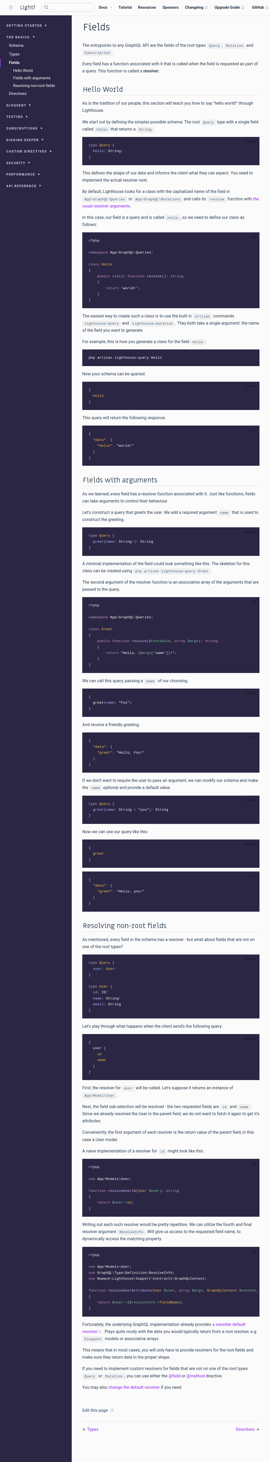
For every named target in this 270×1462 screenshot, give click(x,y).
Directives (17, 93)
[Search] (68, 7)
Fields (14, 62)
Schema (16, 45)
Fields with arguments (32, 78)
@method (195, 1391)
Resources (147, 7)
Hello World (23, 70)
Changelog (196, 8)
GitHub (260, 8)
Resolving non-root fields (34, 86)
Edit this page (95, 1425)
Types (14, 54)
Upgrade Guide (230, 8)
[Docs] (105, 8)
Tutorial (125, 7)
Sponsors (170, 7)
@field (174, 1391)
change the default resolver (134, 1402)
